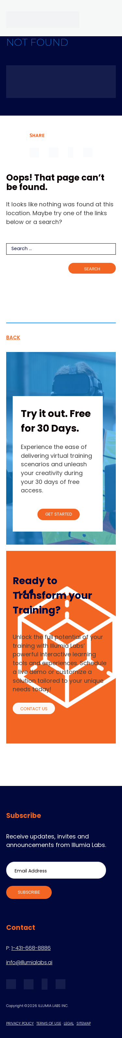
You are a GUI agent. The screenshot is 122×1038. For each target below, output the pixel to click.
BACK (13, 338)
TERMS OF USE (48, 1024)
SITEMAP (83, 1024)
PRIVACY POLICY (20, 1024)
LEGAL (69, 1024)
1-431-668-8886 (31, 948)
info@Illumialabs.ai (29, 963)
